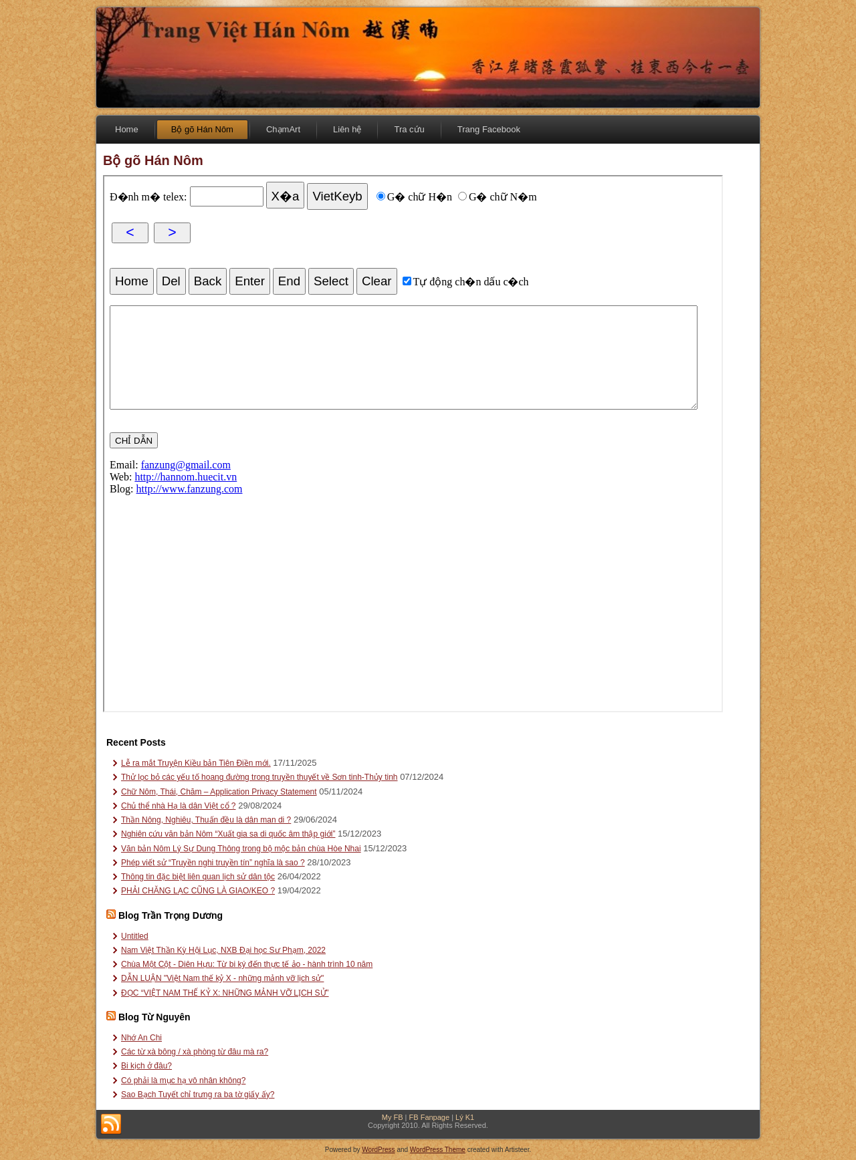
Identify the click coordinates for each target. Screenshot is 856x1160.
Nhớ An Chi (141, 1037)
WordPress (378, 1149)
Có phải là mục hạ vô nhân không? (183, 1080)
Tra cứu (409, 129)
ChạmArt (283, 129)
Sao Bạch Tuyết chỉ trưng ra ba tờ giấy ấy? (197, 1094)
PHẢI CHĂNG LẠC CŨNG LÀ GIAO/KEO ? (198, 890)
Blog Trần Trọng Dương (170, 915)
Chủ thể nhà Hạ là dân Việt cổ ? (178, 806)
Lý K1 (464, 1117)
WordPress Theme (437, 1149)
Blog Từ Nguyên (154, 1017)
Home (126, 129)
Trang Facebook (488, 129)
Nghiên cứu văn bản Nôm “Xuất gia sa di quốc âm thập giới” (228, 834)
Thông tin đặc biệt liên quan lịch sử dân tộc (198, 876)
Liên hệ (347, 129)
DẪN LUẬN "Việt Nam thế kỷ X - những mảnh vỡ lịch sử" (222, 978)
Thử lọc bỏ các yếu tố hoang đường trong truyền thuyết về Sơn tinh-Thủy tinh (259, 777)
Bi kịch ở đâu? (146, 1065)
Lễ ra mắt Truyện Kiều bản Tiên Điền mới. (196, 763)
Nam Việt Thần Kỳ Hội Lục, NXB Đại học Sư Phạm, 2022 (223, 950)
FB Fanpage (429, 1117)
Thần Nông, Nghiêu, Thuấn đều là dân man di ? (206, 820)
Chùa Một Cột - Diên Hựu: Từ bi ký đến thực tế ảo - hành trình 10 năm (246, 964)
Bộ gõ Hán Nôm (202, 129)
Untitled (134, 936)
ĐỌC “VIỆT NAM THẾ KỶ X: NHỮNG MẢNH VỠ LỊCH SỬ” (225, 993)
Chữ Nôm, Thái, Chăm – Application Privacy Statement (219, 791)
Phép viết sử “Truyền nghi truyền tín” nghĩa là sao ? (213, 862)
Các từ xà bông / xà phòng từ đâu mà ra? (194, 1051)
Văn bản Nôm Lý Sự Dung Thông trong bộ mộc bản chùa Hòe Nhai (241, 848)
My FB (392, 1117)
